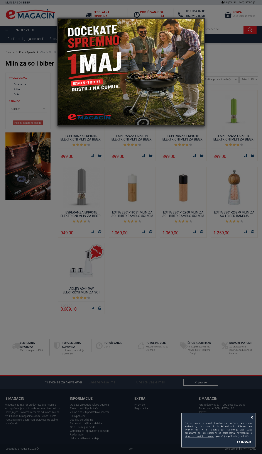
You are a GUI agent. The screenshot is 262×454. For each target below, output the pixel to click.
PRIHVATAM (244, 442)
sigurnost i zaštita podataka (199, 436)
